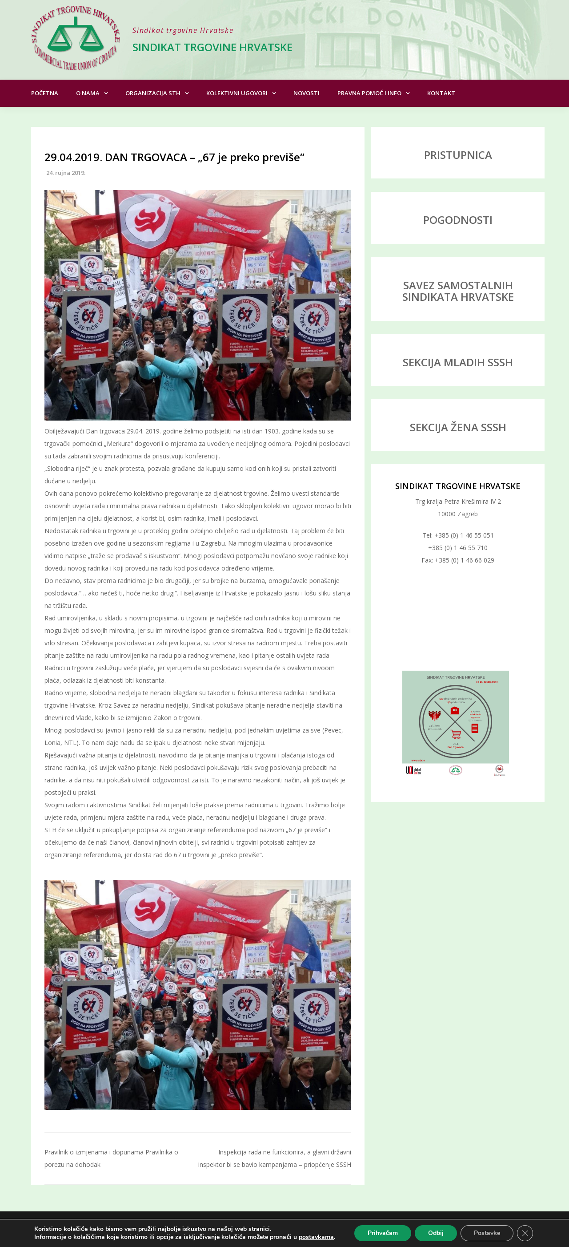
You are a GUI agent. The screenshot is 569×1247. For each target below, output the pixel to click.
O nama (88, 93)
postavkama (316, 1237)
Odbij (436, 1233)
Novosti (306, 93)
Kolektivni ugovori (237, 93)
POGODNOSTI (458, 219)
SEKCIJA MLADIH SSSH (458, 362)
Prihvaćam (383, 1233)
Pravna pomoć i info (369, 93)
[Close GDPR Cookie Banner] (525, 1233)
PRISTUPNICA (458, 154)
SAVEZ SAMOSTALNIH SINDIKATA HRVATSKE (458, 291)
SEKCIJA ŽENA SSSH (458, 427)
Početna (44, 93)
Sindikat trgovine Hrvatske (212, 47)
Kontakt (441, 93)
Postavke (487, 1233)
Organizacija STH (152, 93)
